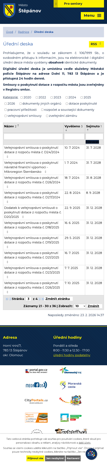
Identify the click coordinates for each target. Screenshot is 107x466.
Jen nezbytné (55, 458)
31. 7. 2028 (93, 148)
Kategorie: (10, 97)
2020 (27, 97)
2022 (42, 97)
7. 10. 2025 (72, 283)
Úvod (9, 32)
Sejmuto (94, 126)
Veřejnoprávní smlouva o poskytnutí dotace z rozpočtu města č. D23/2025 (32, 272)
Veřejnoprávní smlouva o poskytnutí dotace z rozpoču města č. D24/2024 (31, 152)
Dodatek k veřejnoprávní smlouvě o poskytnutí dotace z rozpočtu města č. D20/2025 (32, 212)
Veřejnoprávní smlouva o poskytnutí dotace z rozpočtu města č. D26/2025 (32, 287)
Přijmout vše (35, 458)
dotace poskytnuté (83, 103)
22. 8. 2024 (72, 193)
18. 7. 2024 (72, 178)
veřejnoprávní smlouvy (25, 116)
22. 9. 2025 (72, 208)
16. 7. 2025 (72, 253)
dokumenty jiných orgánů (41, 103)
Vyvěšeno (74, 126)
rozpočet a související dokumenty (69, 109)
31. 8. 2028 (93, 178)
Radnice (23, 32)
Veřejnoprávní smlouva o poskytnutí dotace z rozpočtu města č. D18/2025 (31, 227)
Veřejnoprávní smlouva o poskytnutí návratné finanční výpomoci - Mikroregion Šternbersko (31, 167)
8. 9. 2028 (93, 193)
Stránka (18, 299)
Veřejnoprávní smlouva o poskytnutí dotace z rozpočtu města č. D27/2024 (32, 197)
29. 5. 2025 (72, 238)
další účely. (85, 442)
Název (10, 126)
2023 (57, 97)
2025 (87, 97)
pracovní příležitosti (22, 109)
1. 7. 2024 (71, 163)
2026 (11, 103)
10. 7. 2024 (72, 148)
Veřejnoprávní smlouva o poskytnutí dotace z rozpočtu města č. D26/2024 (32, 182)
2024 (72, 97)
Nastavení (73, 458)
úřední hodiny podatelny (71, 355)
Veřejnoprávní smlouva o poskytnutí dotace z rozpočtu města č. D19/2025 (31, 242)
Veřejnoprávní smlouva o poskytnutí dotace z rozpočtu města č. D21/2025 (31, 257)
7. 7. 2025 (71, 268)
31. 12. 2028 (94, 208)
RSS (96, 44)
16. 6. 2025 (72, 223)
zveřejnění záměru (63, 116)
